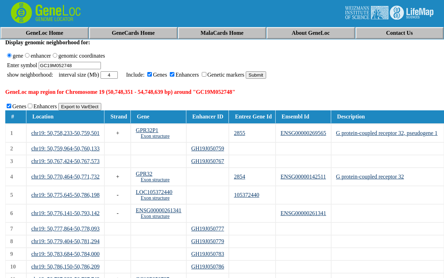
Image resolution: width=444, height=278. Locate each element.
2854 (239, 177)
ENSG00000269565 (303, 133)
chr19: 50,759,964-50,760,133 (65, 148)
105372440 (246, 195)
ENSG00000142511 (303, 177)
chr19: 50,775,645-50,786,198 (65, 195)
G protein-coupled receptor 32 (370, 177)
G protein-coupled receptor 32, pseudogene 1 (387, 133)
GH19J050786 (207, 267)
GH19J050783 (207, 254)
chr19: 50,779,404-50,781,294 (65, 241)
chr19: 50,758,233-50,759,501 (65, 133)
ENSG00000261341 (158, 210)
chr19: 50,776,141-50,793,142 (65, 213)
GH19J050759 (207, 148)
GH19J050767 (207, 161)
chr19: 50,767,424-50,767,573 (65, 161)
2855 (239, 133)
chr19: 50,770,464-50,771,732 (65, 177)
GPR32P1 (147, 130)
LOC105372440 (154, 192)
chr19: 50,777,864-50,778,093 (65, 229)
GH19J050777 (207, 229)
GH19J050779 (207, 241)
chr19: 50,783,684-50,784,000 (65, 254)
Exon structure (155, 136)
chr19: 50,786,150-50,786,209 (65, 267)
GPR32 (144, 174)
